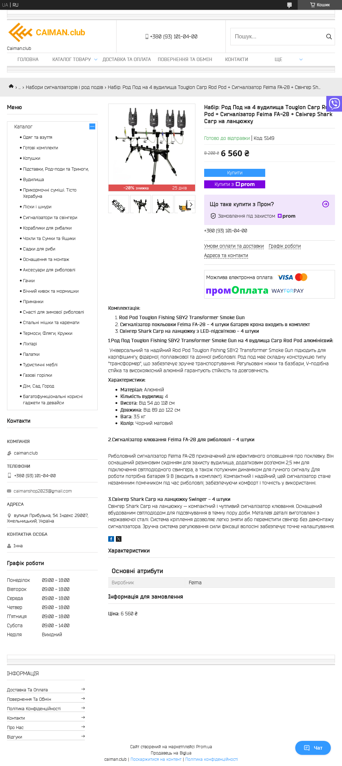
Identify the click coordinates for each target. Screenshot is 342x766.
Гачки (29, 280)
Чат (313, 748)
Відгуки (14, 736)
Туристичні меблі (40, 364)
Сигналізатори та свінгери (50, 217)
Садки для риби (39, 248)
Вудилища (33, 179)
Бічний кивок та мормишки (51, 291)
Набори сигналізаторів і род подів (64, 87)
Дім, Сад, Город (38, 386)
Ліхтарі (30, 343)
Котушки (31, 158)
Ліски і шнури (37, 206)
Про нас (15, 727)
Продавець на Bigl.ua (171, 753)
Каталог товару (71, 59)
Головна (27, 59)
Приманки (33, 301)
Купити (235, 172)
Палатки (31, 354)
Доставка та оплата (127, 59)
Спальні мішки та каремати (51, 322)
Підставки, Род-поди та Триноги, (56, 169)
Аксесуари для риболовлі (49, 269)
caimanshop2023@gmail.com (43, 491)
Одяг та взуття (37, 137)
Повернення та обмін (185, 59)
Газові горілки (37, 375)
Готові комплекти (40, 147)
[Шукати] (329, 36)
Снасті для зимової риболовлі (53, 312)
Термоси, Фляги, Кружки (47, 333)
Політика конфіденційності (34, 708)
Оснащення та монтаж (46, 259)
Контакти (236, 59)
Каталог (23, 126)
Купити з (235, 184)
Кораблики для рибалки (47, 228)
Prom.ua (204, 746)
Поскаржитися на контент (156, 759)
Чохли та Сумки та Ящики (49, 238)
